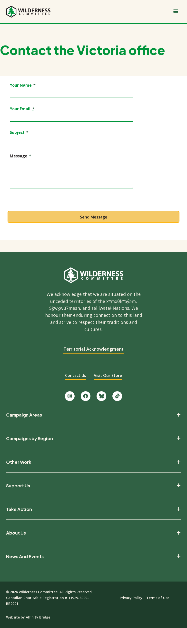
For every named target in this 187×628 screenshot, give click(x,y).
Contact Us (75, 375)
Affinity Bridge (38, 617)
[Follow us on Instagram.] (70, 396)
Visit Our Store (108, 375)
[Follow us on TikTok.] (117, 396)
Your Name (23, 85)
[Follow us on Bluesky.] (101, 396)
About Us (16, 532)
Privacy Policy (131, 597)
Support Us (18, 485)
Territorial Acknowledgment (93, 349)
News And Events (25, 556)
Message (20, 156)
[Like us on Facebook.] (85, 396)
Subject (19, 132)
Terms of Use (157, 597)
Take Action (19, 509)
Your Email (22, 109)
